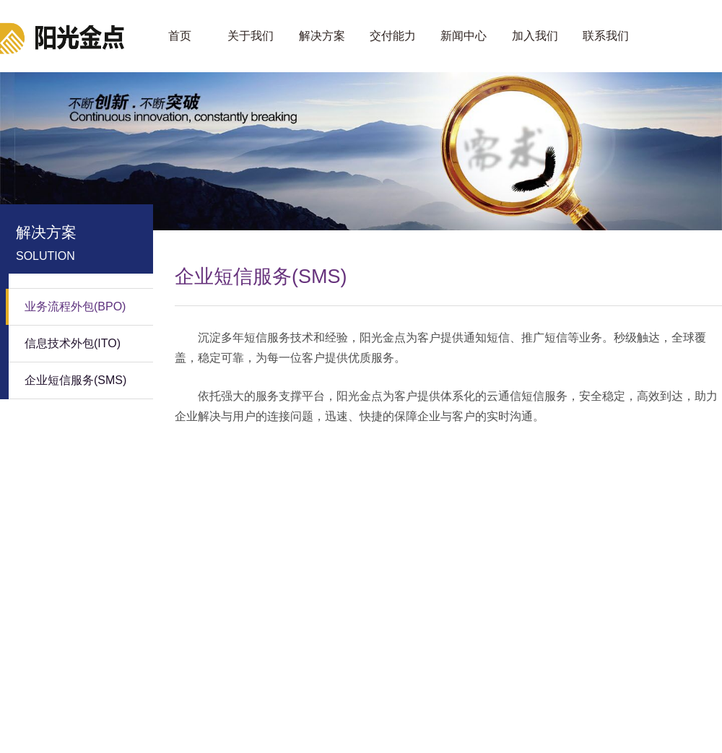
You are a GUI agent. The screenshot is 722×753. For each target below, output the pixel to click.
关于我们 (250, 36)
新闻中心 (463, 36)
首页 (179, 36)
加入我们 (535, 36)
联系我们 (606, 36)
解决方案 (322, 36)
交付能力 (393, 36)
